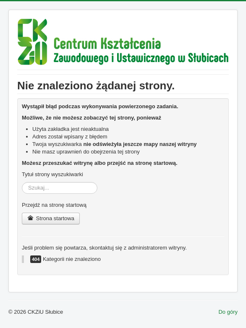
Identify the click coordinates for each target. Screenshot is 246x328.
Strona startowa (50, 218)
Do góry (228, 312)
